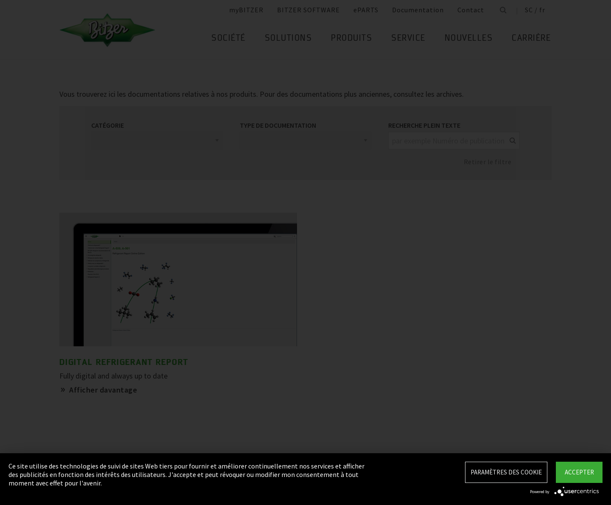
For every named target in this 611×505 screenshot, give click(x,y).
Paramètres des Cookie (506, 472)
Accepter (579, 472)
